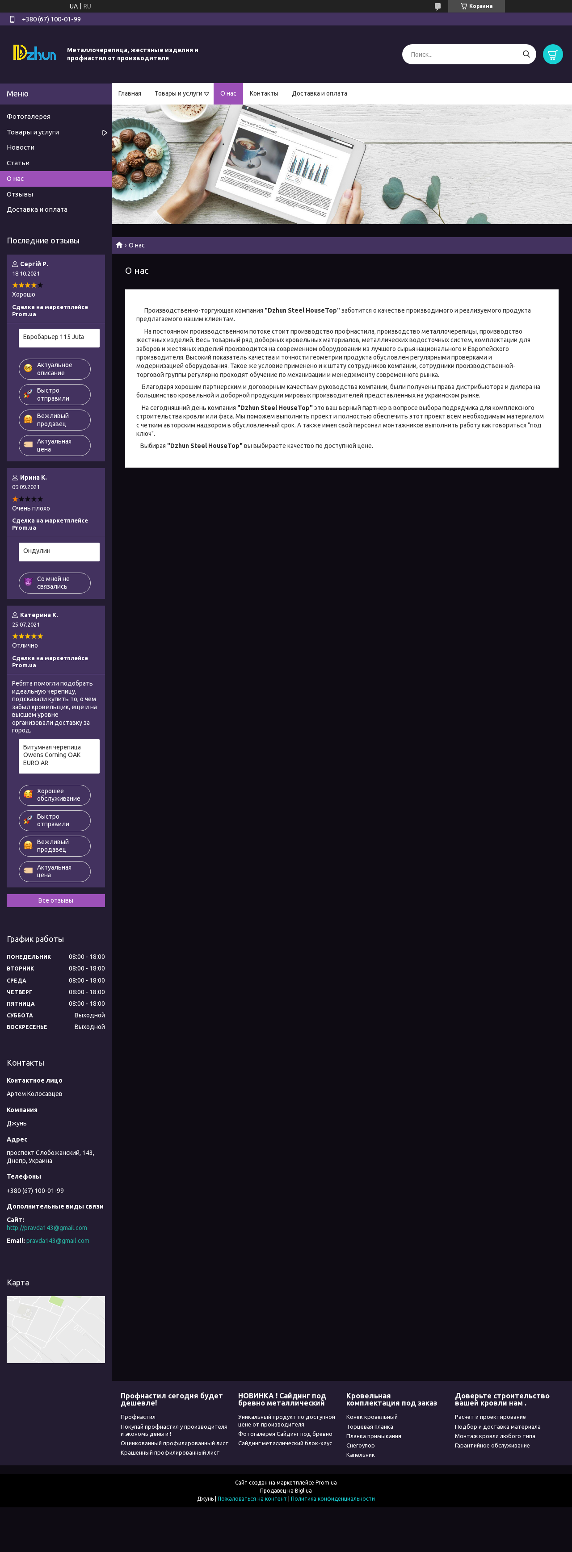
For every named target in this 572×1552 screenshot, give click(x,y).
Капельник (360, 1455)
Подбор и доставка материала (498, 1426)
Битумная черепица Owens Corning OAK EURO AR (52, 755)
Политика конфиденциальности (333, 1499)
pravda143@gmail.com (57, 1240)
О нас (228, 93)
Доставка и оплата (319, 93)
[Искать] (526, 54)
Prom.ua (326, 1482)
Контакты (264, 93)
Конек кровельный (372, 1417)
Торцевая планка (369, 1426)
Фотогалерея (28, 116)
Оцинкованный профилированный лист (175, 1443)
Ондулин (36, 550)
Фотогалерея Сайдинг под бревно (285, 1434)
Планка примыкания (373, 1436)
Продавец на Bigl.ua (286, 1490)
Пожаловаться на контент (252, 1499)
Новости (20, 147)
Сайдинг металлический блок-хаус (285, 1443)
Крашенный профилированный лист (170, 1452)
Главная (129, 93)
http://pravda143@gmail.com (47, 1227)
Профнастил (138, 1417)
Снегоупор (360, 1445)
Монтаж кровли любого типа (495, 1436)
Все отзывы (55, 900)
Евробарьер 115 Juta (53, 336)
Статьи (18, 163)
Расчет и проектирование (490, 1417)
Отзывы (20, 194)
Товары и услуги (178, 93)
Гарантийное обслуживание (492, 1445)
